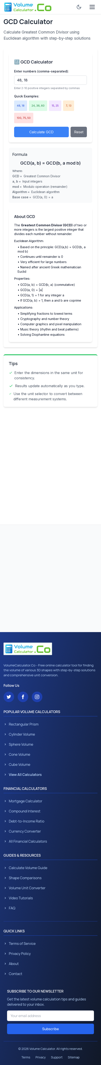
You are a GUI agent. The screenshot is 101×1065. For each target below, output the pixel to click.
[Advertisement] (50, 464)
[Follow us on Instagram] (37, 697)
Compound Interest (22, 811)
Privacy (41, 1057)
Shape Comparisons (22, 877)
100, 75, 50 (24, 118)
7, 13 (68, 105)
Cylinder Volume (19, 734)
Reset (78, 132)
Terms (25, 1057)
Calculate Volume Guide (25, 867)
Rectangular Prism (21, 724)
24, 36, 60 (38, 105)
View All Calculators (23, 774)
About (11, 963)
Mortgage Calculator (23, 801)
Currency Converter (22, 831)
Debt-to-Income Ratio (24, 821)
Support (56, 1057)
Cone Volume (17, 754)
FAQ (9, 908)
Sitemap (74, 1057)
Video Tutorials (18, 898)
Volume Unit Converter (24, 888)
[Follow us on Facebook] (23, 697)
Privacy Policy (17, 953)
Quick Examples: (26, 96)
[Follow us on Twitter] (9, 697)
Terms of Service (20, 943)
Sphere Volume (18, 744)
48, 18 (20, 105)
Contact (13, 973)
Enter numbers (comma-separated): (41, 71)
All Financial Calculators (25, 841)
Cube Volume (17, 764)
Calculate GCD (41, 132)
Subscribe (50, 1028)
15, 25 (55, 105)
